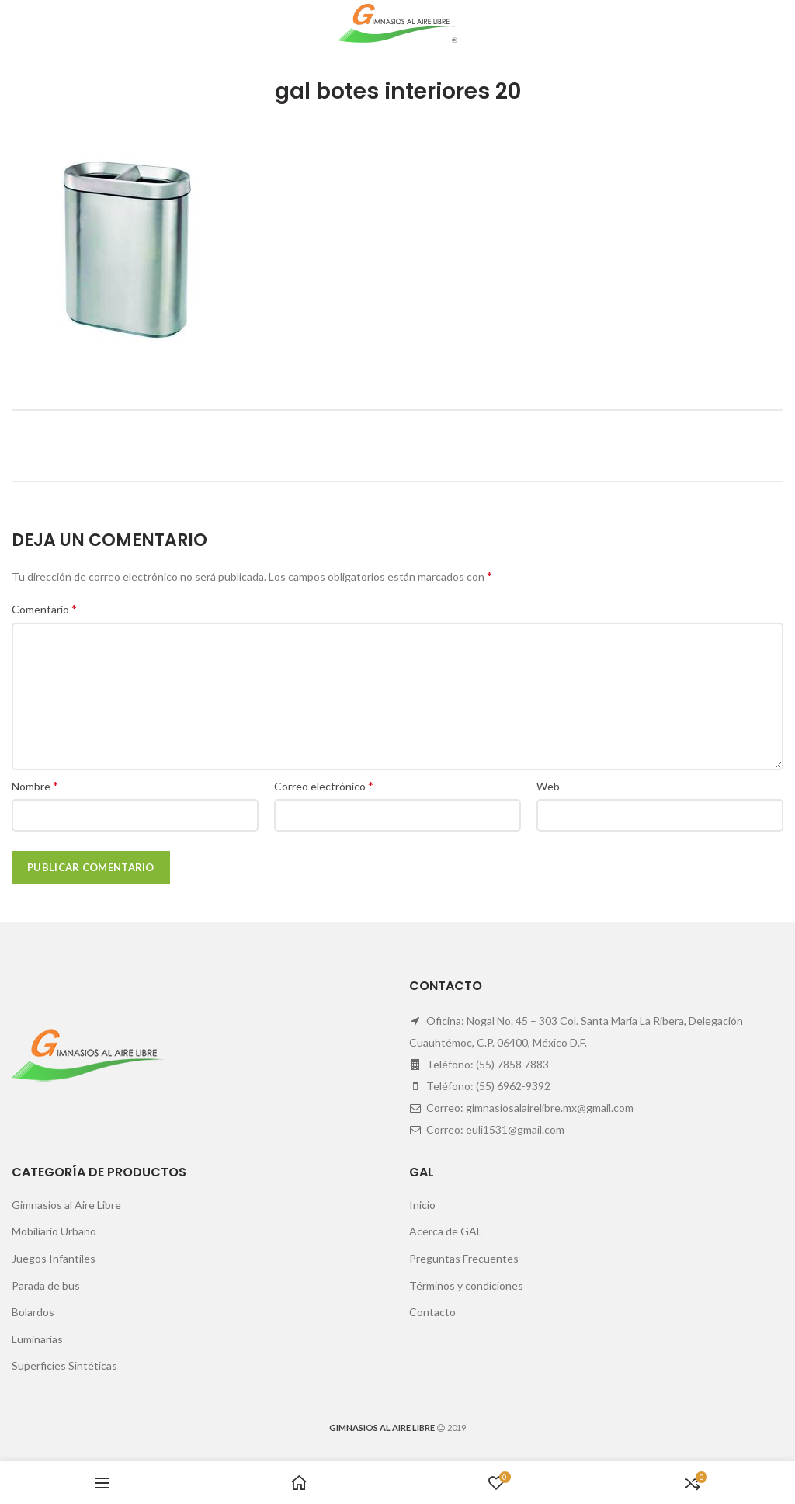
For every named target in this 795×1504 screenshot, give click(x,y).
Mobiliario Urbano (54, 1231)
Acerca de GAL (445, 1231)
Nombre (35, 785)
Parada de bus (46, 1285)
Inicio (422, 1204)
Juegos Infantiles (53, 1258)
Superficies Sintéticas (64, 1365)
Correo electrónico (323, 785)
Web (548, 786)
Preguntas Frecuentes (464, 1258)
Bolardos (33, 1311)
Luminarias (37, 1339)
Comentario (44, 608)
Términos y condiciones (466, 1285)
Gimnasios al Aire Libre (66, 1204)
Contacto (432, 1311)
